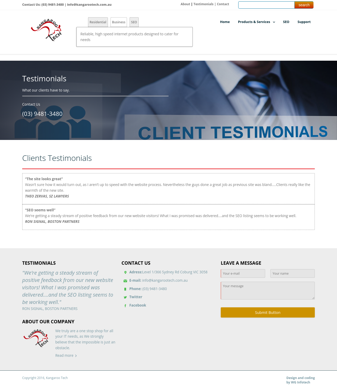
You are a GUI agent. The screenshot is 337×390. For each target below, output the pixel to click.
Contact (223, 4)
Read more (64, 355)
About (185, 4)
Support (304, 22)
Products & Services (254, 22)
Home (225, 22)
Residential (98, 22)
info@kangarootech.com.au (89, 4)
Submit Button (267, 312)
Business (118, 22)
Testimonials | (205, 4)
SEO (134, 22)
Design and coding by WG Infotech (300, 380)
